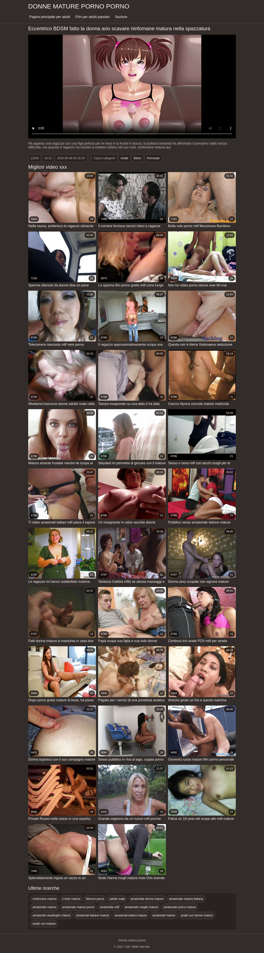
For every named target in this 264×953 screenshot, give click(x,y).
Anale (124, 158)
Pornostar (153, 158)
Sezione (121, 17)
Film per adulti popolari (92, 17)
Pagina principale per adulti (49, 17)
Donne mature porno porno (78, 6)
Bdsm (137, 158)
